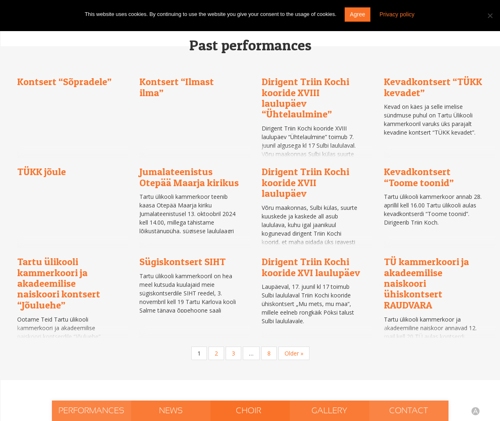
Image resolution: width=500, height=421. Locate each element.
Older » (294, 353)
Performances (91, 411)
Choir (249, 411)
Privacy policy (397, 14)
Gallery (329, 411)
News (171, 411)
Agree (357, 14)
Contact (408, 411)
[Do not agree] (490, 15)
